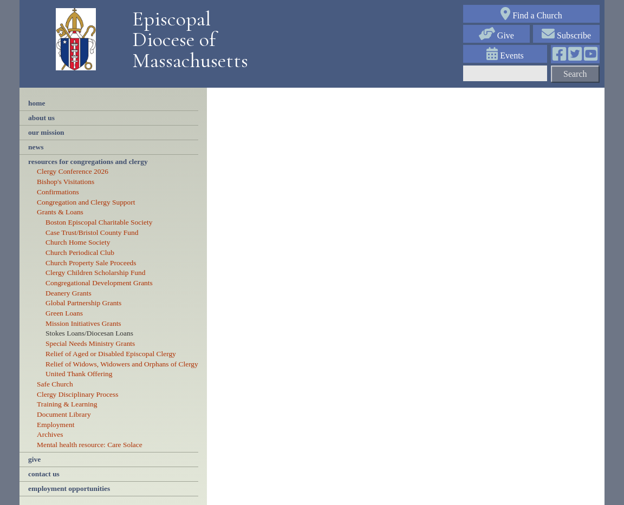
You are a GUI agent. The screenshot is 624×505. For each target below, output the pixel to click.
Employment (55, 425)
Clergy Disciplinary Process (78, 394)
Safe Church (55, 384)
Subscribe (566, 35)
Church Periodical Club (80, 252)
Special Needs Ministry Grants (90, 343)
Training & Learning (67, 404)
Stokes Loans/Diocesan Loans (89, 333)
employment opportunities (69, 488)
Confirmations (58, 192)
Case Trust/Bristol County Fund (92, 232)
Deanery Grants (69, 293)
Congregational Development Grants (99, 283)
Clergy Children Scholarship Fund (96, 272)
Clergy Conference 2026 (72, 171)
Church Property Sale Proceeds (91, 263)
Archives (50, 434)
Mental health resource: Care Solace (89, 445)
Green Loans (64, 313)
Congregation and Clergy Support (86, 202)
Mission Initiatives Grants (83, 323)
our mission (46, 132)
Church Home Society (78, 242)
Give (496, 35)
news (35, 147)
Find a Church (531, 15)
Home (36, 103)
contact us (44, 474)
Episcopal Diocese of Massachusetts (186, 40)
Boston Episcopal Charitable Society (99, 222)
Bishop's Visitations (65, 182)
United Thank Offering (79, 374)
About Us (41, 118)
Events (505, 55)
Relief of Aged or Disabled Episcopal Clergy (111, 354)
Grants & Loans (60, 212)
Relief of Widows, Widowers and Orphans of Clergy (122, 364)
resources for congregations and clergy (88, 162)
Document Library (64, 414)
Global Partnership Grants (83, 303)
